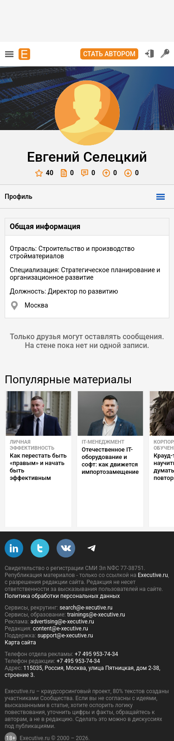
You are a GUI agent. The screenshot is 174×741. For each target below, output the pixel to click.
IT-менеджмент (103, 442)
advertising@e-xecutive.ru (62, 600)
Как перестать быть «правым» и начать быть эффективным (38, 466)
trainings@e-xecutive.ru (96, 593)
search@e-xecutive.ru (85, 586)
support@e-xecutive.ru (65, 613)
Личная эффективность (32, 445)
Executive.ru (153, 553)
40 (44, 173)
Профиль (18, 196)
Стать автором (109, 54)
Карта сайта (20, 620)
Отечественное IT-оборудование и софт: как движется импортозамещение (110, 460)
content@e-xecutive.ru (60, 606)
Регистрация (165, 53)
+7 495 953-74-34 (96, 632)
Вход (149, 53)
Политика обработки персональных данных (62, 574)
